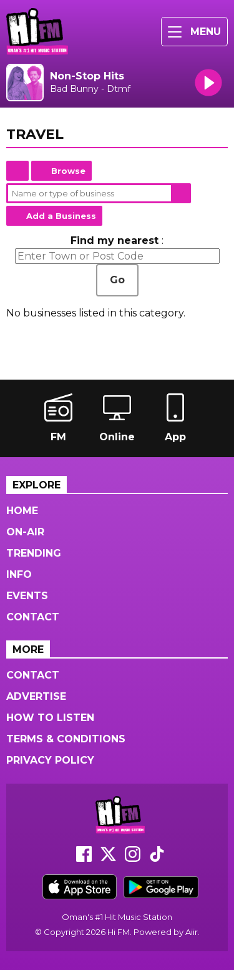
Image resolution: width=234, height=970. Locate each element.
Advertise (36, 696)
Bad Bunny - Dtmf (90, 88)
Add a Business (61, 216)
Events (27, 596)
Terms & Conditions (65, 739)
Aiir (191, 932)
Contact (32, 617)
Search (181, 193)
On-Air (25, 532)
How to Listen (50, 718)
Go (117, 280)
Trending (33, 553)
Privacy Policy (50, 760)
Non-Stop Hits (87, 76)
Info (19, 574)
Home (17, 171)
